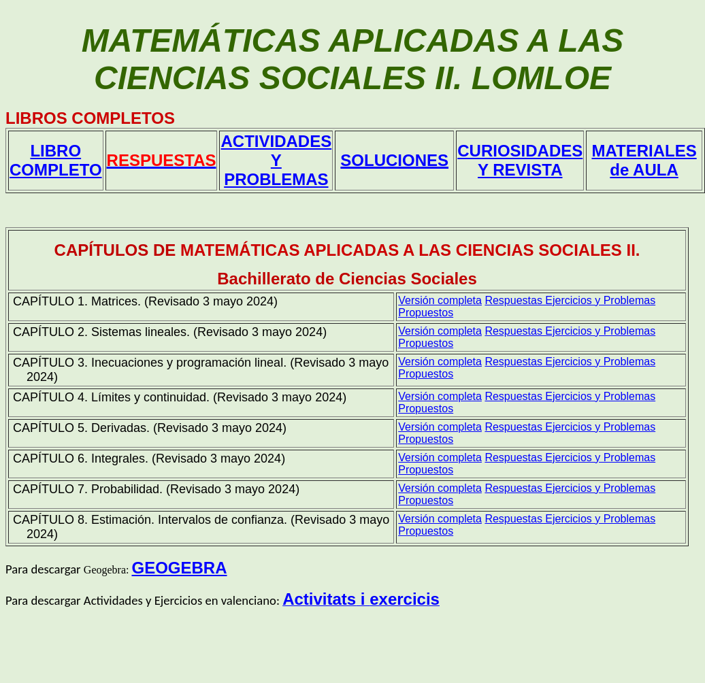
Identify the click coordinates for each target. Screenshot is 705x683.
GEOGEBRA (179, 568)
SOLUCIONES (394, 160)
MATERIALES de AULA (643, 160)
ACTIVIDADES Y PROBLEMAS (275, 160)
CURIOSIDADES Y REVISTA (520, 160)
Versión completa (440, 300)
